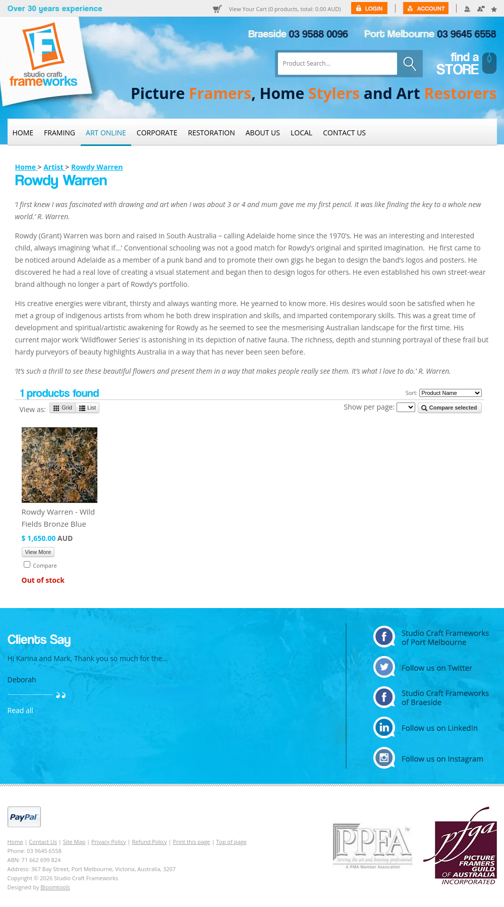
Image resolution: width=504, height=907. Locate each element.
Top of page (231, 841)
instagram (431, 758)
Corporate (157, 132)
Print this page (191, 841)
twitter (431, 667)
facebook (431, 697)
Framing (59, 132)
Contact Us (344, 132)
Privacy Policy (108, 841)
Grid (62, 408)
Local (301, 132)
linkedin (431, 727)
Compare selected (449, 408)
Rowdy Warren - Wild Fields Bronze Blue (58, 518)
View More (38, 552)
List (87, 408)
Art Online (106, 132)
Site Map (74, 841)
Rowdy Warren (97, 167)
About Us (263, 132)
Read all (20, 710)
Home (23, 132)
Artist (54, 167)
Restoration (211, 132)
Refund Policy (149, 841)
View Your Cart (285, 9)
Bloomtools (55, 887)
